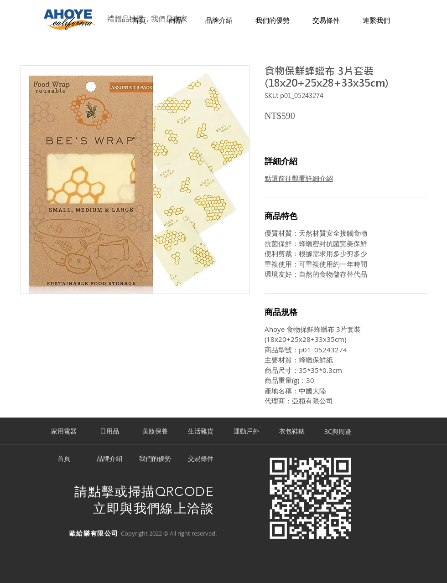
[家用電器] (64, 432)
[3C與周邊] (337, 432)
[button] (175, 21)
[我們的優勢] (155, 459)
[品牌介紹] (109, 459)
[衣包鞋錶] (292, 432)
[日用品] (109, 432)
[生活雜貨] (201, 432)
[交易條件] (201, 459)
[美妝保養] (155, 432)
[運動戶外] (246, 432)
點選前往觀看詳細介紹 (299, 178)
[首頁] (64, 459)
